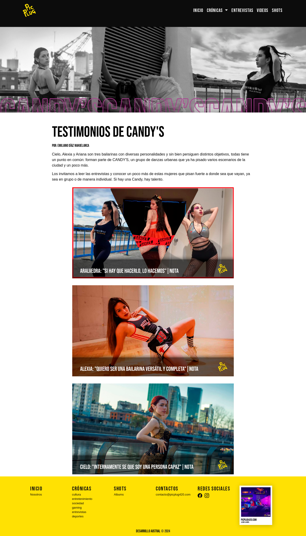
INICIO (198, 10)
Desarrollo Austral (148, 531)
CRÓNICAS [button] (215, 10)
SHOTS (277, 10)
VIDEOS (262, 10)
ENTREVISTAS (242, 10)
